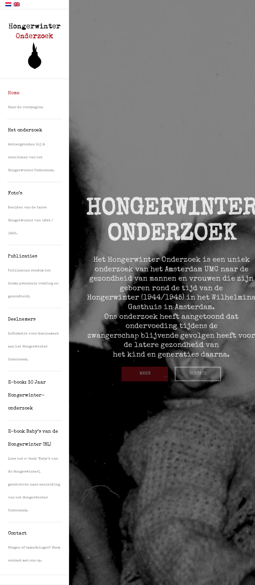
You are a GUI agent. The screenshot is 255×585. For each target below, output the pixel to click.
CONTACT (198, 372)
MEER (144, 372)
